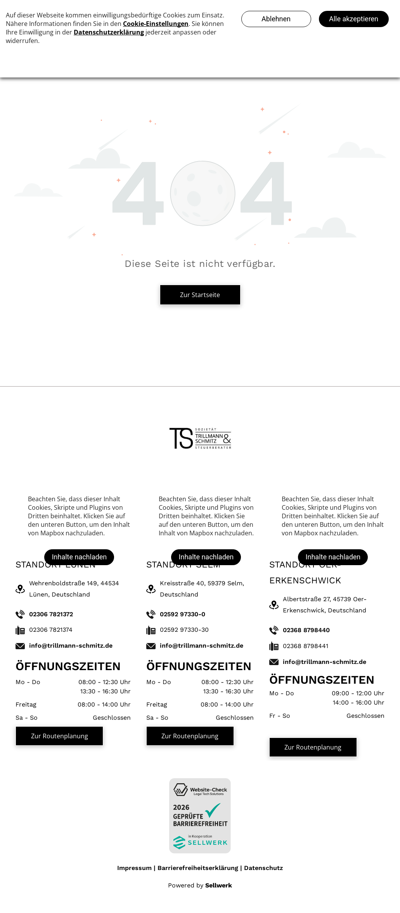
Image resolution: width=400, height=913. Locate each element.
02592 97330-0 (182, 614)
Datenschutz (263, 868)
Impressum (134, 868)
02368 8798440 (306, 630)
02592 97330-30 (184, 629)
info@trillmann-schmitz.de (71, 645)
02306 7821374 (51, 629)
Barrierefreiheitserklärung (198, 868)
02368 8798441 (305, 646)
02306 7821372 (51, 614)
